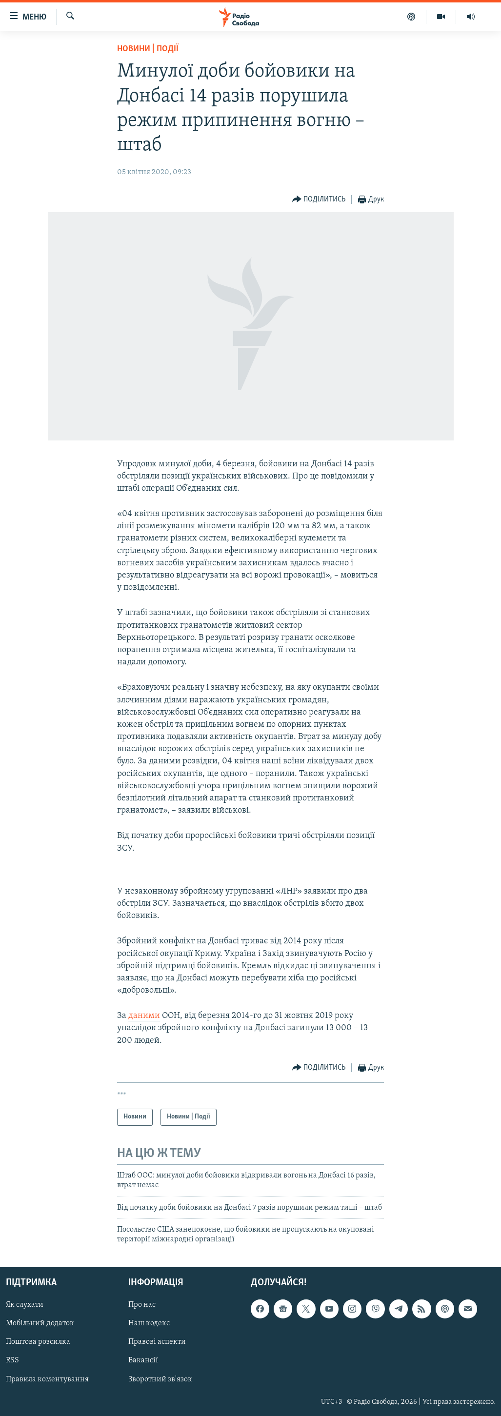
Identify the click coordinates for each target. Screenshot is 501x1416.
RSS (12, 1360)
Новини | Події (148, 49)
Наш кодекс (149, 1323)
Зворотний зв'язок (160, 1379)
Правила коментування (47, 1379)
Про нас (142, 1305)
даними (144, 1015)
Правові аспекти (157, 1342)
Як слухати (24, 1305)
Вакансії (143, 1360)
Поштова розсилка (38, 1342)
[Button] (319, 199)
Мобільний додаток (40, 1323)
